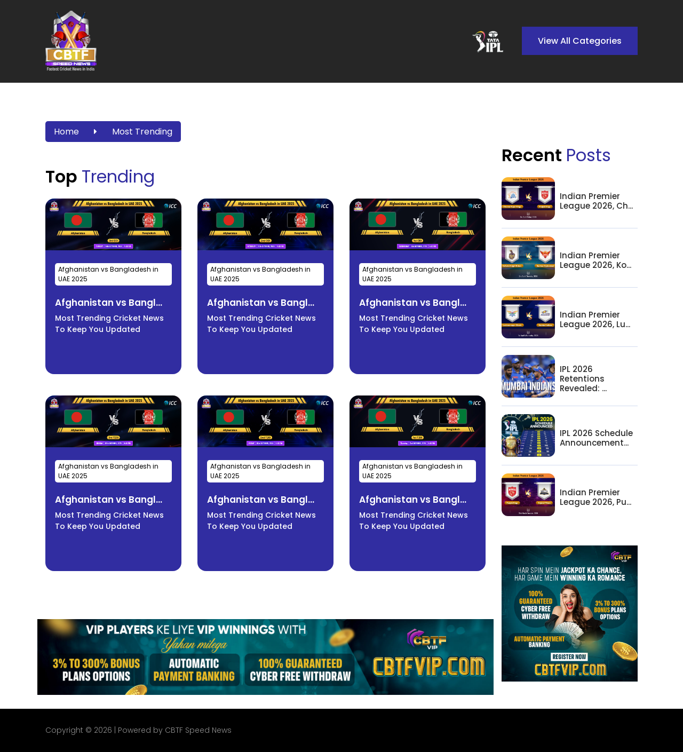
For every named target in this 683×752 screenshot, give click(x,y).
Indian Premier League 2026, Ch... (596, 201)
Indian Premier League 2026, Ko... (595, 260)
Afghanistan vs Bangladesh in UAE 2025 (108, 274)
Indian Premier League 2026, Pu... (595, 497)
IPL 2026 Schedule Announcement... (596, 438)
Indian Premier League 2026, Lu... (595, 319)
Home (66, 131)
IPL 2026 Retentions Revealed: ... (583, 379)
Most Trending (142, 131)
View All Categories (580, 41)
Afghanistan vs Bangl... (108, 302)
